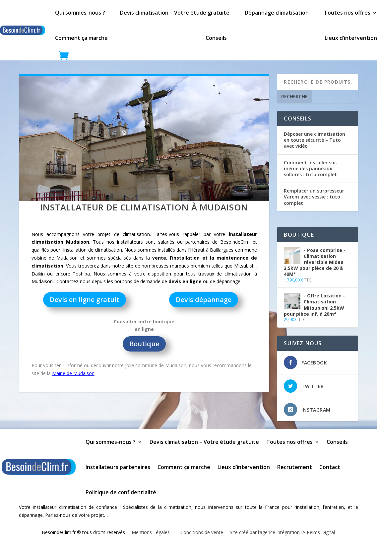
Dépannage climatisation (277, 12)
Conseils (216, 37)
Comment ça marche (81, 37)
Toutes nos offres (347, 12)
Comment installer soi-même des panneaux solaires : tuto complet (311, 168)
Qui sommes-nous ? (80, 12)
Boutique (144, 343)
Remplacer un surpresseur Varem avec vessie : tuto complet (314, 197)
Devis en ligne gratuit (84, 299)
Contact (329, 467)
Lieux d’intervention (351, 37)
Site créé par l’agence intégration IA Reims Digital (282, 532)
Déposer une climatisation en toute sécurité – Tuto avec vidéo (314, 140)
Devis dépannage (203, 299)
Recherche (294, 96)
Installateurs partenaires (118, 467)
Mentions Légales (151, 532)
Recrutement (294, 467)
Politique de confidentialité (121, 492)
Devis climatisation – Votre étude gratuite (174, 12)
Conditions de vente (201, 532)
